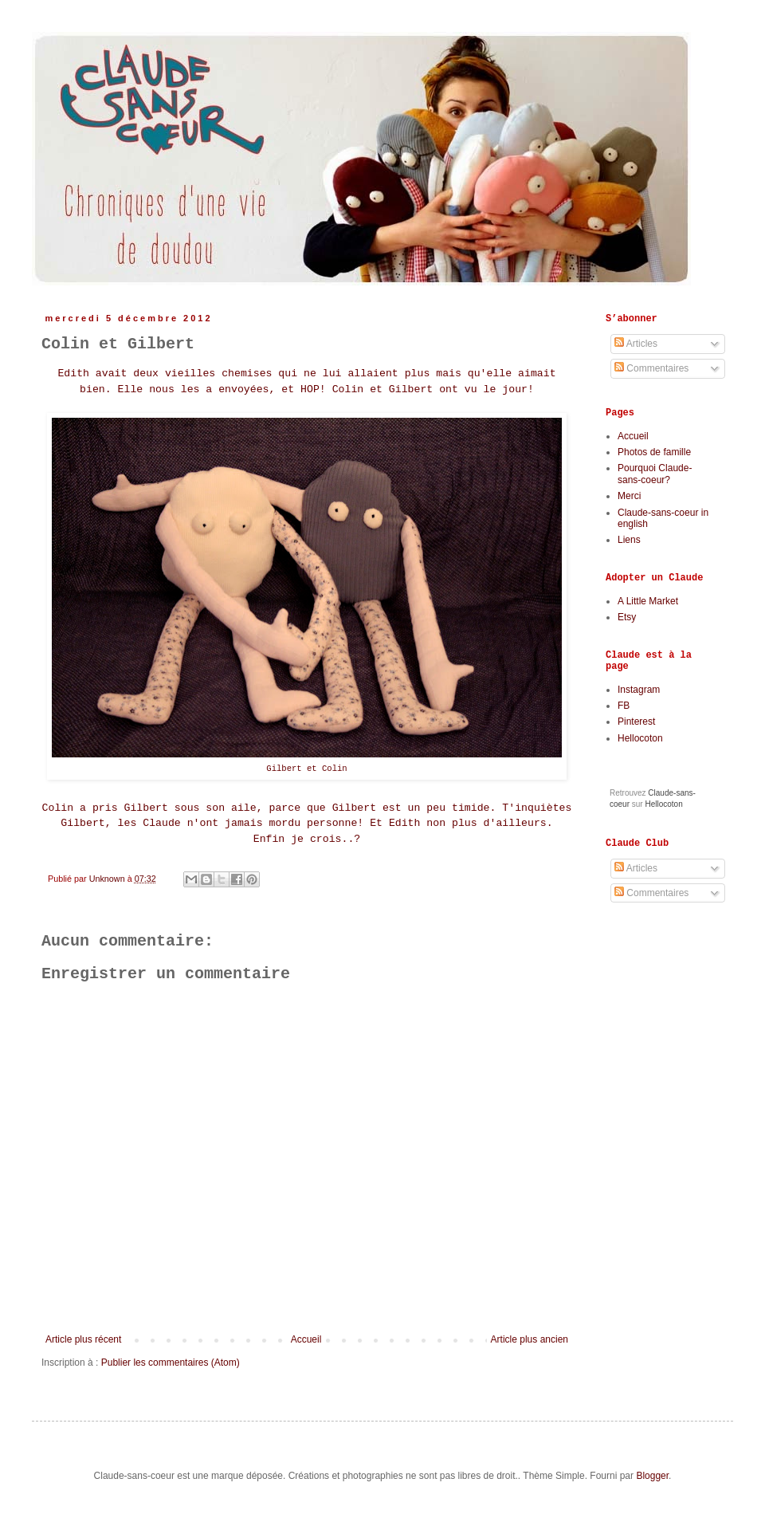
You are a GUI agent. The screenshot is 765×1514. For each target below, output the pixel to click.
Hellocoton (640, 738)
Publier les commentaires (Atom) (170, 1362)
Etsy (627, 617)
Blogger (652, 1475)
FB (624, 705)
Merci (629, 495)
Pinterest (636, 721)
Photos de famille (654, 452)
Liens (629, 539)
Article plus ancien (529, 1339)
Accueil (306, 1339)
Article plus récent (83, 1339)
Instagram (639, 689)
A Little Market (648, 601)
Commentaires (651, 368)
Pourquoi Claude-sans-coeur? (655, 473)
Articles (635, 343)
